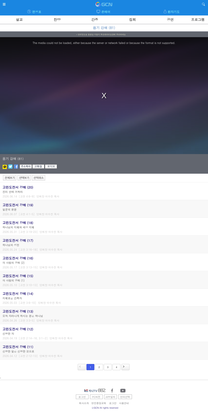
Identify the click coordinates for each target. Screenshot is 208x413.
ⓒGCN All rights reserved (105, 407)
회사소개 (84, 403)
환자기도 (174, 12)
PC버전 (96, 397)
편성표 (36, 12)
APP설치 (110, 397)
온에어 (105, 12)
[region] (104, 95)
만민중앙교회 (99, 403)
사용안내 (124, 403)
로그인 (82, 397)
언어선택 (125, 397)
